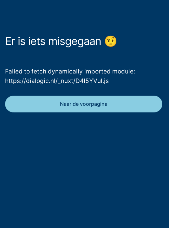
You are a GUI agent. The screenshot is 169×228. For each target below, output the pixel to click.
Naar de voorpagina (83, 104)
